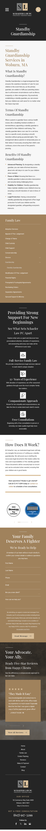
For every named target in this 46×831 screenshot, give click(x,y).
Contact (23, 767)
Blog (23, 770)
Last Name (9, 570)
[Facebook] (16, 824)
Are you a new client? (12, 592)
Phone (7, 578)
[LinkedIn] (25, 824)
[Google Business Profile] (30, 824)
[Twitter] (21, 824)
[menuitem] (23, 229)
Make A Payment (23, 763)
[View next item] (31, 522)
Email (7, 585)
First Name (9, 563)
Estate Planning (23, 756)
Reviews (23, 760)
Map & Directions (23, 806)
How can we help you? (13, 599)
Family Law (23, 753)
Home (23, 746)
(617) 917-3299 (23, 815)
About (23, 749)
